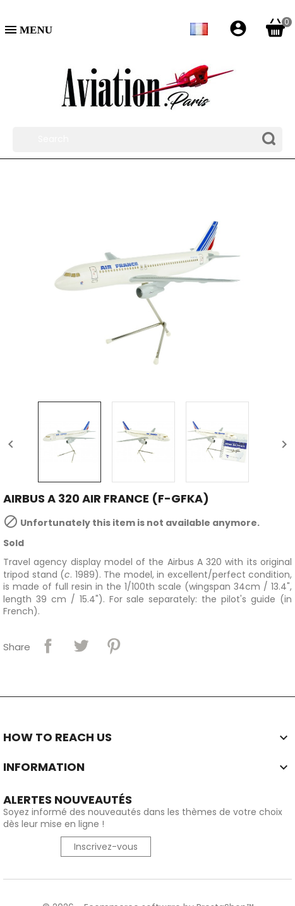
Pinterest (113, 646)
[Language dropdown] (198, 29)
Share (48, 646)
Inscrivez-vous (106, 846)
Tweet (80, 646)
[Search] (147, 139)
